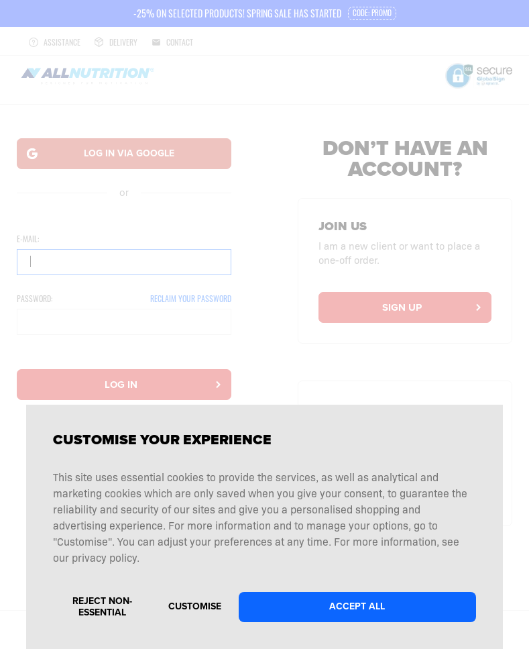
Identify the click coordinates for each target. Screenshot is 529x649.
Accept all (357, 606)
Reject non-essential (102, 606)
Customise (194, 606)
